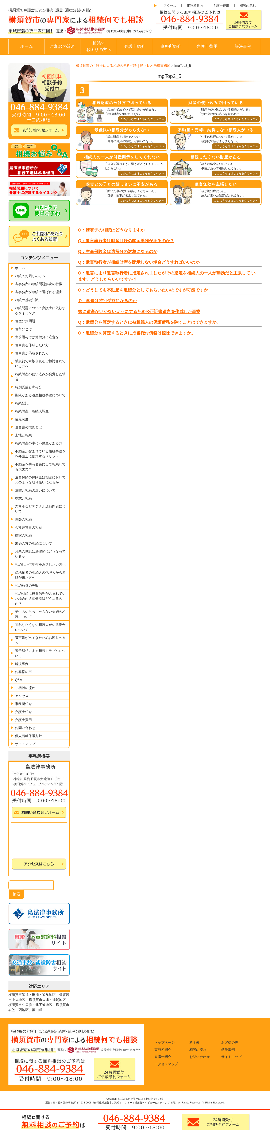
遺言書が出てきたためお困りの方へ (40, 640)
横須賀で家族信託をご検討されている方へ (40, 363)
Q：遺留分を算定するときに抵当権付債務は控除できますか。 (136, 333)
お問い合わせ (25, 728)
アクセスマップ (166, 1064)
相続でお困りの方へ (98, 46)
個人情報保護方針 (28, 736)
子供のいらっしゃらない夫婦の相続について (40, 614)
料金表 (194, 1042)
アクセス (170, 5)
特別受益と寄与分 (28, 387)
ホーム (26, 46)
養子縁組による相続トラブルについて (40, 653)
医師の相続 (23, 519)
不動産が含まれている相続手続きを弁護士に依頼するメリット (40, 453)
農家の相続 (23, 535)
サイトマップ (25, 744)
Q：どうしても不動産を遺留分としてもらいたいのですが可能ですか (143, 290)
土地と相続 (23, 435)
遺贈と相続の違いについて (35, 490)
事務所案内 (195, 5)
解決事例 (243, 46)
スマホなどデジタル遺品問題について (40, 509)
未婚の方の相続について (33, 543)
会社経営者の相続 (28, 527)
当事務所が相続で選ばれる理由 (38, 292)
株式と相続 (23, 498)
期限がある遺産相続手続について (40, 395)
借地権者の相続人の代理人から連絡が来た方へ (40, 575)
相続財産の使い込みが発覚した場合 (40, 376)
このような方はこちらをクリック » (142, 119)
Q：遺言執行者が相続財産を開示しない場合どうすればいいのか (139, 262)
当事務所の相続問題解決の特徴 (38, 284)
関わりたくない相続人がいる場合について (40, 627)
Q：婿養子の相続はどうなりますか (111, 230)
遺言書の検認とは (28, 427)
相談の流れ (248, 5)
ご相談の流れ (62, 46)
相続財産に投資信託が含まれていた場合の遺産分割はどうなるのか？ (40, 598)
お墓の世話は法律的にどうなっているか (40, 554)
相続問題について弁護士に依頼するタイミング (40, 310)
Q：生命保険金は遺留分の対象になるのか (117, 251)
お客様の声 (23, 672)
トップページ (164, 1042)
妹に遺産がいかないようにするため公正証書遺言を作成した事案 (139, 311)
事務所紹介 (170, 46)
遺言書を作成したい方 (32, 345)
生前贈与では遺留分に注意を (37, 337)
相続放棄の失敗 (27, 585)
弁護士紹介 (134, 46)
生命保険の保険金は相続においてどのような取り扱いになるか (40, 480)
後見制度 (21, 419)
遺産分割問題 (25, 321)
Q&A (18, 680)
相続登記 (21, 403)
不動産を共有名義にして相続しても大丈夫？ (40, 466)
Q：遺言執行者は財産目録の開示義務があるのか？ (126, 240)
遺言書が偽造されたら (32, 353)
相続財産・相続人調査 (32, 411)
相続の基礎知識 (27, 300)
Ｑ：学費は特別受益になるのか (107, 300)
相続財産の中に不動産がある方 (38, 443)
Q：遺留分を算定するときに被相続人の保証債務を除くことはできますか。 (149, 322)
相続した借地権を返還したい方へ (40, 564)
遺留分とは (23, 329)
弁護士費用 (221, 5)
